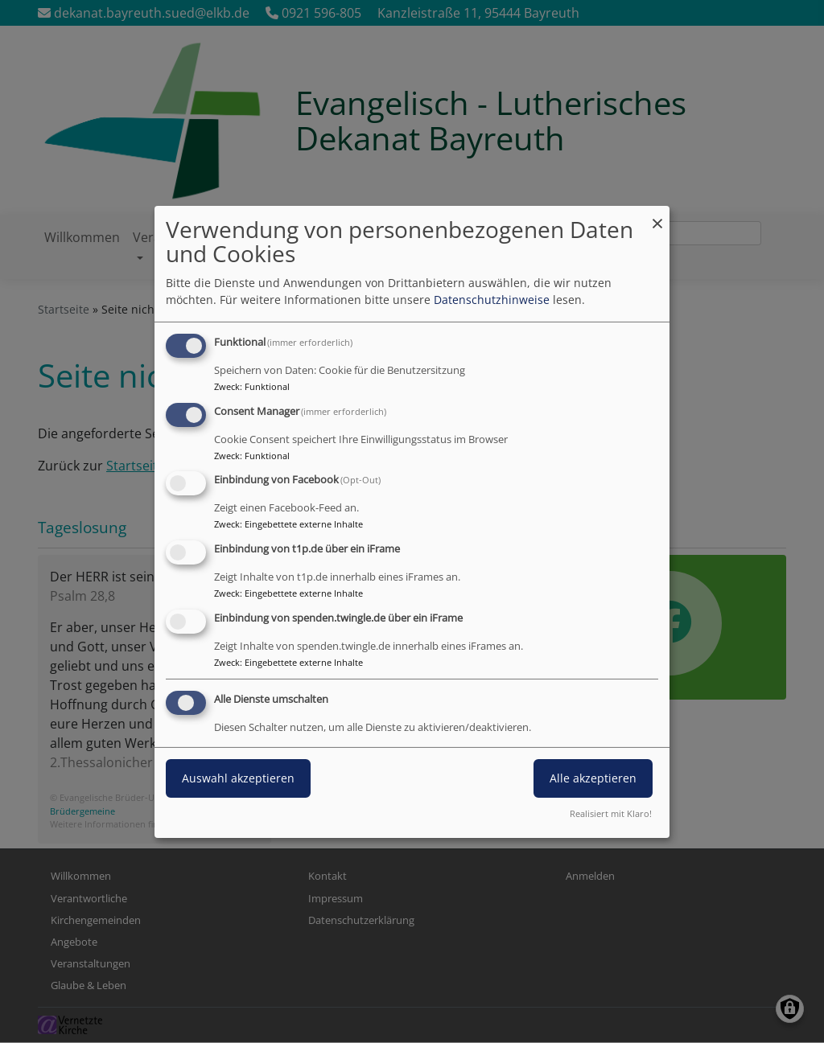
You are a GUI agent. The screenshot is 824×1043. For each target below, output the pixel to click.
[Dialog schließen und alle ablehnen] (657, 215)
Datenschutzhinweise (492, 299)
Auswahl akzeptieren (238, 778)
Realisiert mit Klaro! (611, 813)
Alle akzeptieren (593, 778)
